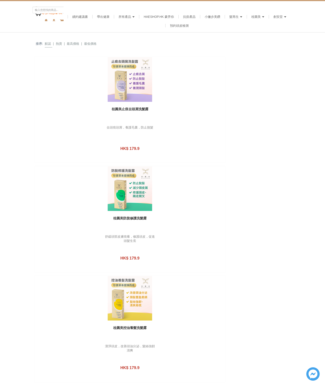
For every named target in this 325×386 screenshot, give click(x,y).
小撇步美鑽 (212, 16)
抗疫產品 (189, 16)
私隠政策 (269, 304)
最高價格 (73, 43)
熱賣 (59, 43)
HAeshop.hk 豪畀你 (159, 16)
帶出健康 (103, 16)
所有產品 (127, 16)
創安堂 (279, 16)
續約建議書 (80, 16)
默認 (48, 43)
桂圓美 (257, 16)
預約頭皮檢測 (179, 25)
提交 (257, 319)
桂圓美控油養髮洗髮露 (195, 109)
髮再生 (235, 16)
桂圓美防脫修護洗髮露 (130, 109)
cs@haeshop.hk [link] (168, 234)
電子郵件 (217, 287)
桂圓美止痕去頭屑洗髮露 (65, 109)
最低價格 (90, 43)
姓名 (214, 270)
